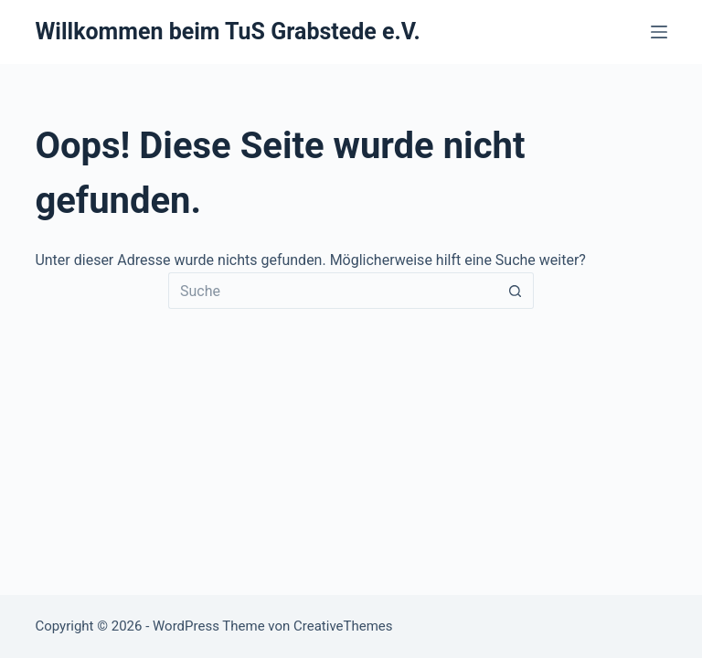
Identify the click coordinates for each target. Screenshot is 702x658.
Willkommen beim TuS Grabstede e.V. (227, 31)
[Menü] (659, 32)
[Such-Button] (515, 290)
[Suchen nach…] (332, 290)
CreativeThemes (343, 626)
